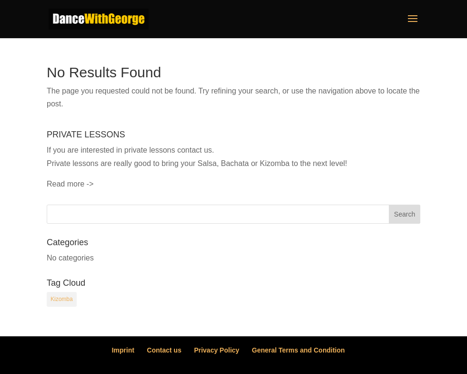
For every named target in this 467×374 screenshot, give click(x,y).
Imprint (123, 350)
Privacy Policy (216, 350)
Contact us (164, 350)
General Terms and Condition (298, 350)
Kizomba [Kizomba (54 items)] (62, 299)
